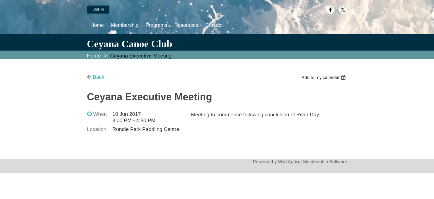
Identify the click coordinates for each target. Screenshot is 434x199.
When (100, 114)
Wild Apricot (290, 161)
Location (97, 129)
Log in (98, 10)
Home (94, 56)
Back (98, 77)
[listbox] (324, 77)
